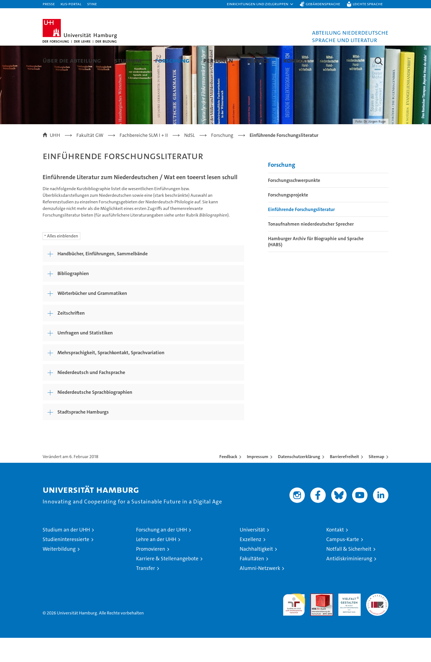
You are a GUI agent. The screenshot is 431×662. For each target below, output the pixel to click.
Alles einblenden (62, 260)
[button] (260, 4)
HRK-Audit (348, 621)
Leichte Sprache (368, 4)
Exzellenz (250, 563)
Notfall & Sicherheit (348, 573)
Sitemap (376, 481)
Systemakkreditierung (377, 621)
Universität (252, 553)
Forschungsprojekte (288, 219)
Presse (49, 4)
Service (258, 60)
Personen (218, 60)
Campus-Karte (342, 563)
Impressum (257, 481)
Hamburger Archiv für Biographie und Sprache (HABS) (316, 266)
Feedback (228, 481)
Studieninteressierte (66, 563)
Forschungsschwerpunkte (294, 204)
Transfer (145, 592)
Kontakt (295, 60)
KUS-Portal (70, 4)
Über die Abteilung (72, 60)
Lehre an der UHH (156, 563)
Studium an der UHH (66, 553)
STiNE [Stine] (92, 4)
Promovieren (150, 573)
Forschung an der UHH (161, 553)
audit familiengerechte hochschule (294, 626)
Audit (316, 621)
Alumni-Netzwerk (260, 592)
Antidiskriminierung (349, 582)
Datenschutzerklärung (299, 481)
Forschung (172, 60)
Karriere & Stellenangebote (167, 582)
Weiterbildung (59, 573)
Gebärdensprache (323, 4)
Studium (128, 60)
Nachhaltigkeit (256, 573)
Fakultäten (252, 582)
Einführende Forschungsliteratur (301, 234)
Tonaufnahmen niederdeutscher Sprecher (311, 248)
